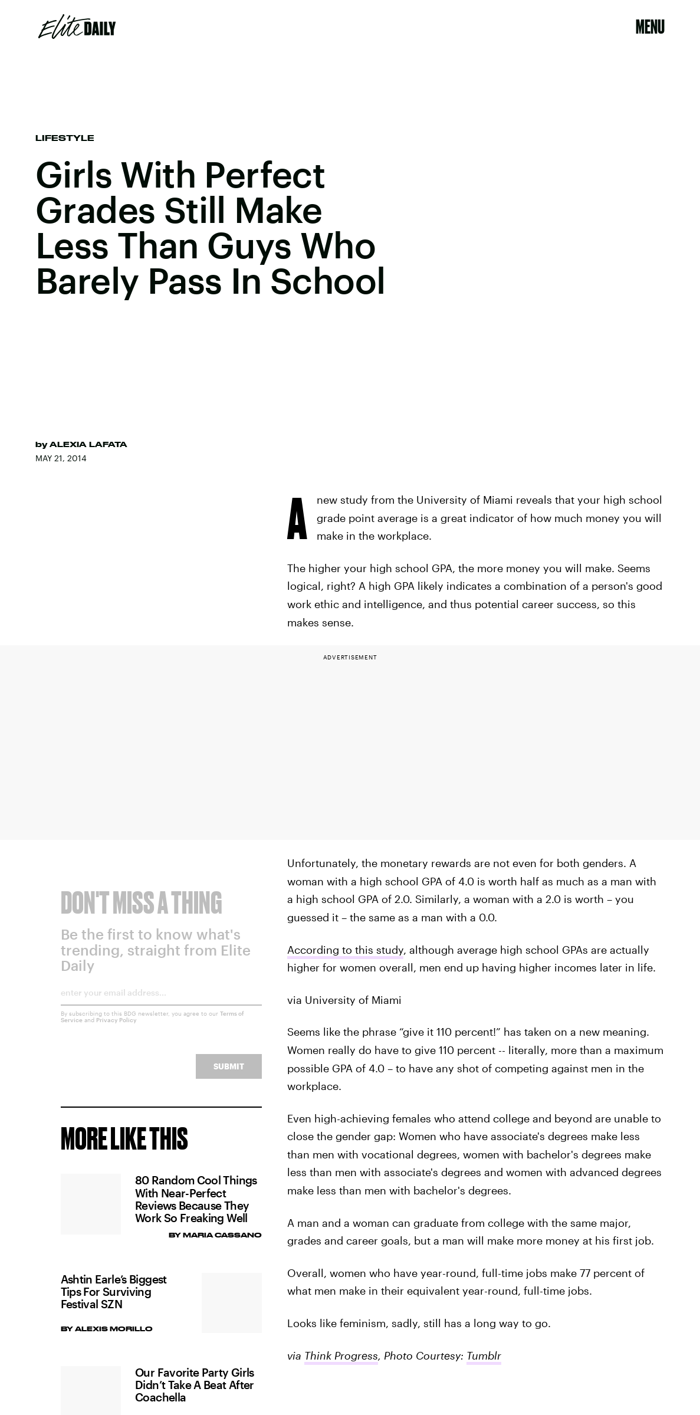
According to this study (345, 949)
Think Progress (341, 1355)
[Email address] (161, 1005)
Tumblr (483, 1355)
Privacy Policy (116, 1028)
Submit (228, 1075)
